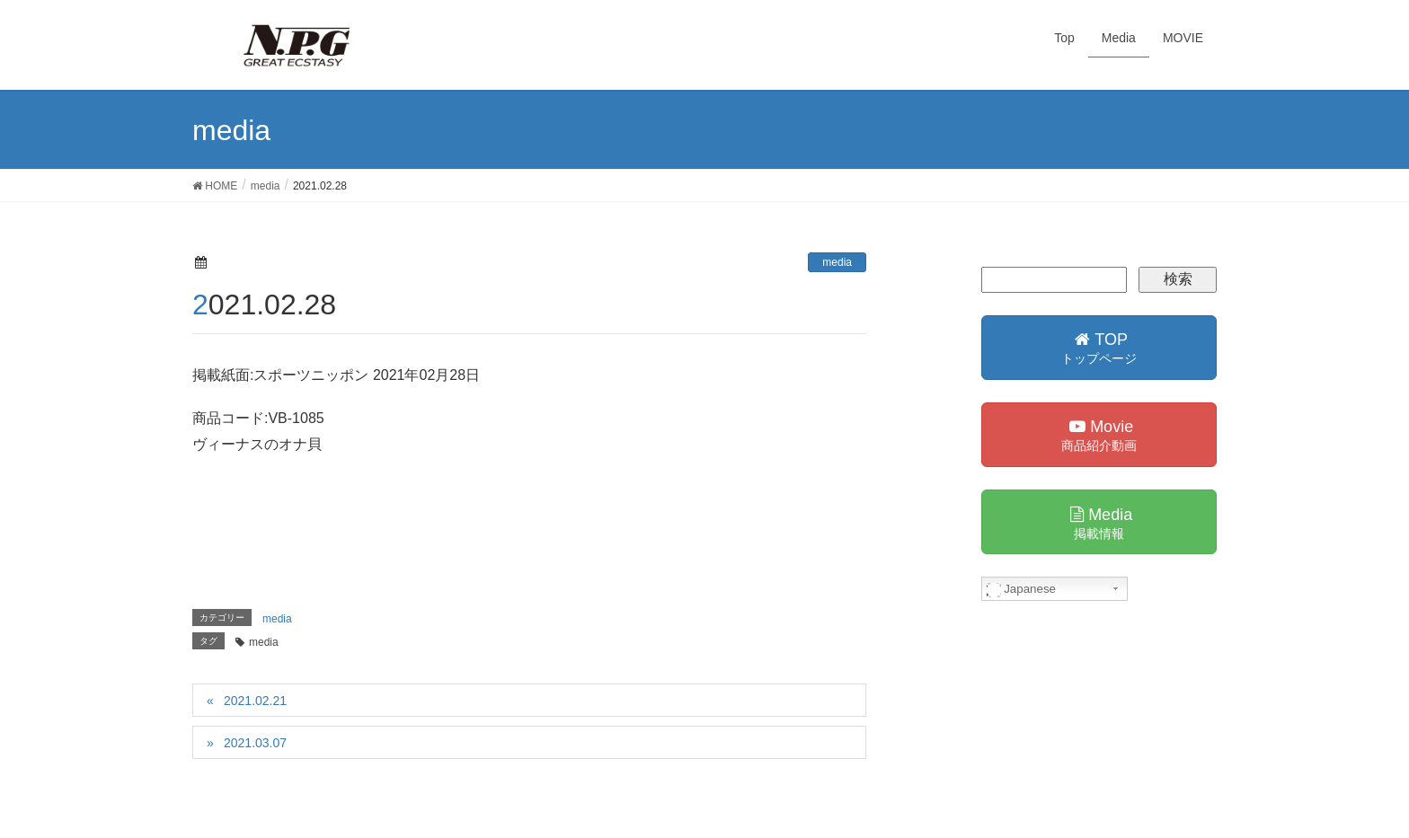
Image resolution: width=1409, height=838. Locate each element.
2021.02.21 (255, 700)
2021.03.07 (255, 743)
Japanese (1022, 589)
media (837, 262)
